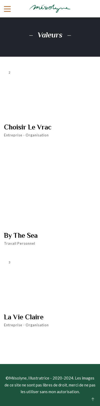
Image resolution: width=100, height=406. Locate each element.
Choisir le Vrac (27, 127)
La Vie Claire (23, 317)
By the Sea (21, 235)
